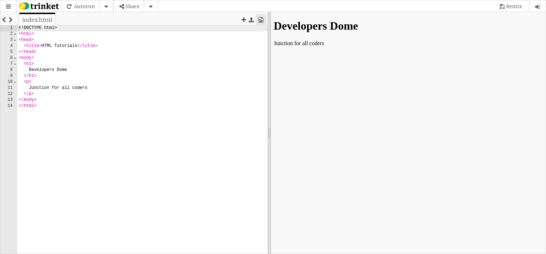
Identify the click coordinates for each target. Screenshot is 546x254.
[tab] (37, 19)
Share (132, 6)
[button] (8, 6)
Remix (514, 6)
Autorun (84, 6)
